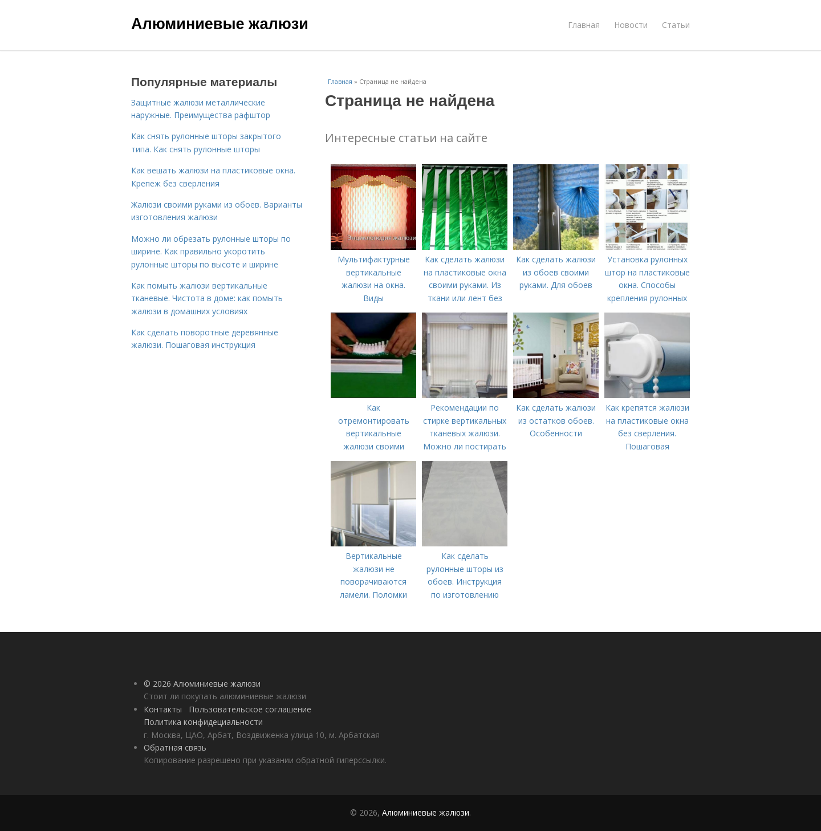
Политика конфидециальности (203, 721)
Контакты (163, 709)
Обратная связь (175, 747)
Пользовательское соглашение (250, 709)
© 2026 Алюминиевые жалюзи (202, 683)
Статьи (676, 24)
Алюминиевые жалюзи (219, 24)
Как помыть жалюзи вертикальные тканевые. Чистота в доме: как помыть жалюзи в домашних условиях (207, 298)
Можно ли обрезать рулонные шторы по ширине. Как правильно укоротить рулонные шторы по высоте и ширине (211, 251)
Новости (631, 24)
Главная (584, 24)
